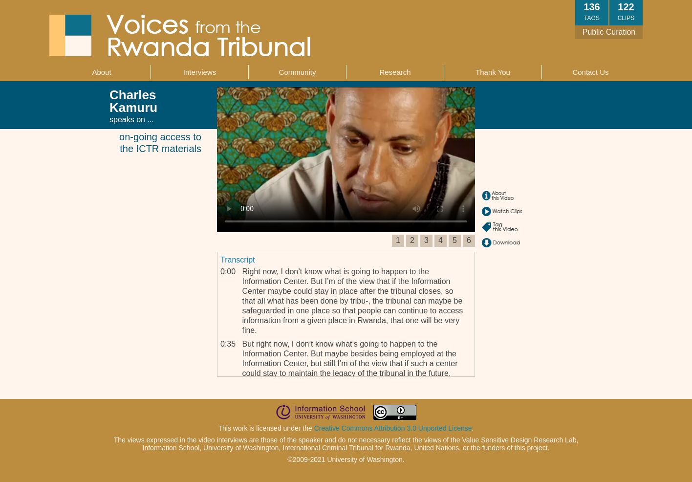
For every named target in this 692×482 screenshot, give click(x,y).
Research (395, 72)
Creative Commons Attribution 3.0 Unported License (393, 428)
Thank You (493, 72)
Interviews (199, 72)
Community (297, 72)
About (101, 72)
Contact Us (590, 72)
